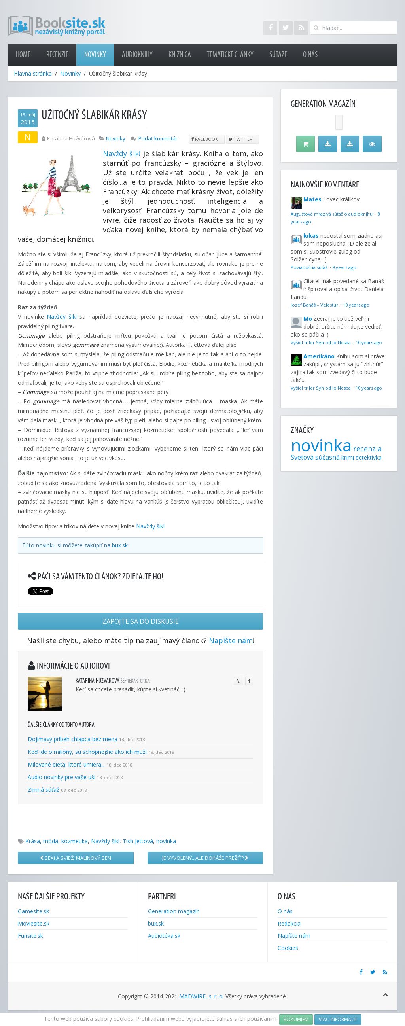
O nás (310, 54)
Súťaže (278, 54)
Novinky (95, 54)
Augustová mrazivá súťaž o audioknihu (332, 214)
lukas (311, 235)
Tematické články (230, 54)
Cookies (288, 948)
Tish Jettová (138, 841)
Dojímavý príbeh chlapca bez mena (72, 739)
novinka (166, 841)
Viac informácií (338, 1019)
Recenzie (57, 54)
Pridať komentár (158, 138)
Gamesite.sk (33, 911)
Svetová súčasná (315, 457)
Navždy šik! (121, 153)
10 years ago (356, 305)
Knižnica (179, 54)
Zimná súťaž (43, 789)
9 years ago (344, 267)
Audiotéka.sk (164, 935)
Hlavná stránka (33, 73)
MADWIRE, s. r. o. (201, 996)
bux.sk (120, 545)
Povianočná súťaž (310, 267)
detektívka (369, 457)
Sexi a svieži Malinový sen (75, 857)
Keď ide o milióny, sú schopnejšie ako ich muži (87, 751)
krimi (347, 457)
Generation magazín (174, 911)
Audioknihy (137, 54)
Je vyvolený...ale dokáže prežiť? (205, 857)
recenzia (367, 448)
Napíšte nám (231, 640)
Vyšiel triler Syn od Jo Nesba (321, 342)
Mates (312, 199)
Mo (307, 318)
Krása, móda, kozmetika (56, 841)
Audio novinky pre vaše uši (62, 777)
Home (23, 54)
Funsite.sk (30, 935)
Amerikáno (319, 356)
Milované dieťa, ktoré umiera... (66, 764)
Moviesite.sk (33, 923)
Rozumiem (296, 1019)
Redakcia (289, 923)
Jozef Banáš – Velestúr (315, 305)
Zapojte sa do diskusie (140, 621)
